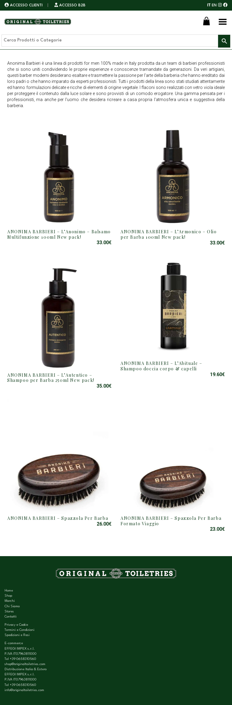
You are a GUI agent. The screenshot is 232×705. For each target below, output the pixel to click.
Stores (9, 611)
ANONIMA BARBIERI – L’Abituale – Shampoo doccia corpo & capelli (161, 366)
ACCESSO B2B (69, 5)
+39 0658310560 (23, 659)
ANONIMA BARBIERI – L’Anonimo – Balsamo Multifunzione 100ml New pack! (59, 234)
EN (214, 5)
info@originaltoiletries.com (24, 690)
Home (9, 590)
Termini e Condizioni (19, 630)
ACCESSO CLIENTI (24, 5)
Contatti (11, 616)
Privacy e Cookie (16, 625)
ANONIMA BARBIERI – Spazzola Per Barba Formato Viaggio (171, 520)
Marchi (10, 601)
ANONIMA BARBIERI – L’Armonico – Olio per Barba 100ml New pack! (169, 234)
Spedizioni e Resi (17, 635)
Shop (8, 596)
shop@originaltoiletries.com (25, 664)
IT (209, 5)
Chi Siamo (12, 606)
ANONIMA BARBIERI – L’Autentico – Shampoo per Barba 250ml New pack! (51, 377)
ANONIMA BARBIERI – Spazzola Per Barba (57, 518)
